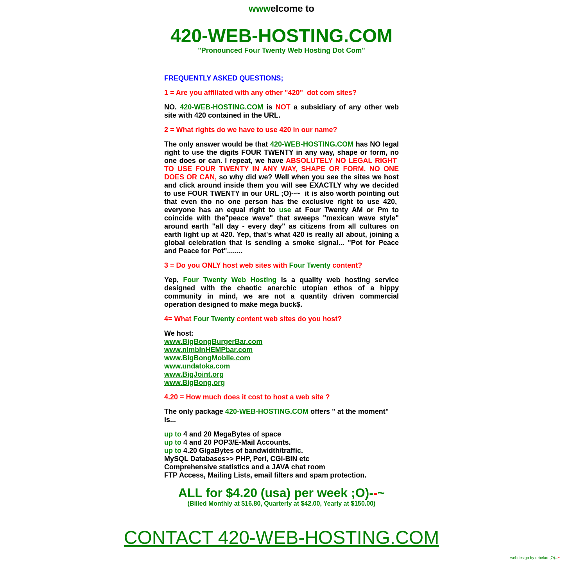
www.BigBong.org (194, 382)
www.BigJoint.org (194, 374)
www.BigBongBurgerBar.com (213, 341)
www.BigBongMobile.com (207, 358)
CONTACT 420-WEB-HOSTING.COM (281, 537)
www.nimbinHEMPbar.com (208, 350)
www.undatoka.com (197, 366)
